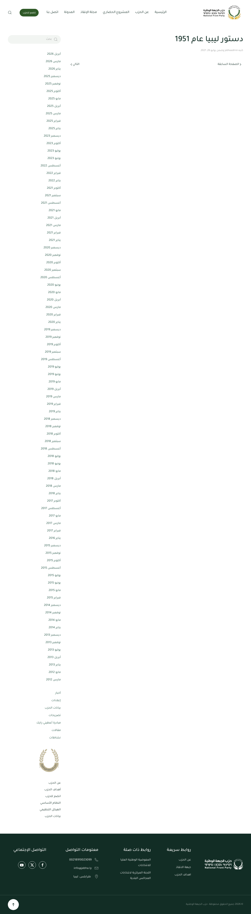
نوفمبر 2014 (53, 612)
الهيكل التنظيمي (50, 809)
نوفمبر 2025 (53, 84)
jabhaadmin (231, 50)
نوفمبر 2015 (53, 553)
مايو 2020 (54, 292)
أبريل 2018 (54, 478)
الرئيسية (160, 12)
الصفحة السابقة (229, 64)
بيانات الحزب (53, 708)
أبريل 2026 (54, 54)
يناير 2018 (55, 493)
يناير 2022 (54, 180)
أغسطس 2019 (51, 359)
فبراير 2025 (53, 121)
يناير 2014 (55, 627)
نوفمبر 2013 (53, 642)
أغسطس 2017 (51, 508)
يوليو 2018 (54, 456)
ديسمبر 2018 (52, 419)
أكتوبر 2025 (53, 91)
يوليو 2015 (54, 575)
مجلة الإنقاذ (88, 12)
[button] (10, 12)
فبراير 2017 (54, 531)
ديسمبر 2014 (52, 605)
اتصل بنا (52, 12)
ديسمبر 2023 (52, 136)
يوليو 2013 (54, 650)
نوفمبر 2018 (53, 426)
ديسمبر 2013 (52, 635)
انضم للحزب (53, 796)
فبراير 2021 (54, 233)
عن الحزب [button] (142, 12)
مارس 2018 (53, 486)
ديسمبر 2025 (52, 76)
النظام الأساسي (50, 803)
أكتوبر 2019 (54, 344)
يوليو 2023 (54, 151)
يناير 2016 (55, 538)
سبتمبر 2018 (53, 441)
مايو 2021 (55, 210)
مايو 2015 (55, 590)
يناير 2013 (55, 665)
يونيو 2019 (54, 374)
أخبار (58, 693)
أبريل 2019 (54, 389)
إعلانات (56, 700)
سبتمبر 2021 (53, 195)
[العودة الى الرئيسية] (222, 12)
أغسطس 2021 (51, 203)
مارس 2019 (53, 396)
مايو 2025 (54, 99)
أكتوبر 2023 (53, 143)
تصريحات (55, 715)
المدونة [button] (69, 12)
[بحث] (34, 39)
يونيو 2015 (54, 583)
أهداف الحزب (52, 789)
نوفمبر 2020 (53, 255)
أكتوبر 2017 (54, 501)
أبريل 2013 (54, 657)
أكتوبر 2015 (54, 560)
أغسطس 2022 (51, 166)
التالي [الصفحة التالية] (75, 64)
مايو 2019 (55, 382)
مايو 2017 (55, 516)
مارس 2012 (53, 680)
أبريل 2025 (54, 106)
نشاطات (55, 738)
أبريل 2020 (54, 300)
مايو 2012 (55, 672)
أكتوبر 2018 (54, 434)
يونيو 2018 (54, 464)
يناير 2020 (54, 322)
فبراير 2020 (53, 315)
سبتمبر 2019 (53, 352)
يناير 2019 (55, 411)
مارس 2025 (53, 113)
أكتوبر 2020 (53, 262)
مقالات (56, 730)
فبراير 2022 (53, 173)
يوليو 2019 (54, 367)
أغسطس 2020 (50, 277)
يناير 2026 (54, 69)
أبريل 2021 (54, 218)
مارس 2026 (53, 61)
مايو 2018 (54, 471)
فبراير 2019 (54, 404)
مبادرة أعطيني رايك (48, 723)
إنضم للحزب (29, 13)
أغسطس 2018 (51, 449)
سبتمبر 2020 (52, 270)
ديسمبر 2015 (52, 545)
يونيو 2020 (54, 285)
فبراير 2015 (54, 598)
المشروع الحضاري (116, 12)
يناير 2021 (55, 240)
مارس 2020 (53, 307)
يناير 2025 (54, 128)
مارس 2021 (53, 225)
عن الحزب (54, 783)
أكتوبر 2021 (54, 188)
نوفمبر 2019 (53, 337)
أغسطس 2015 (51, 568)
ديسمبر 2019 (52, 329)
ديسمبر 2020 (52, 248)
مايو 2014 (54, 620)
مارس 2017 (53, 523)
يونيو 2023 (54, 158)
